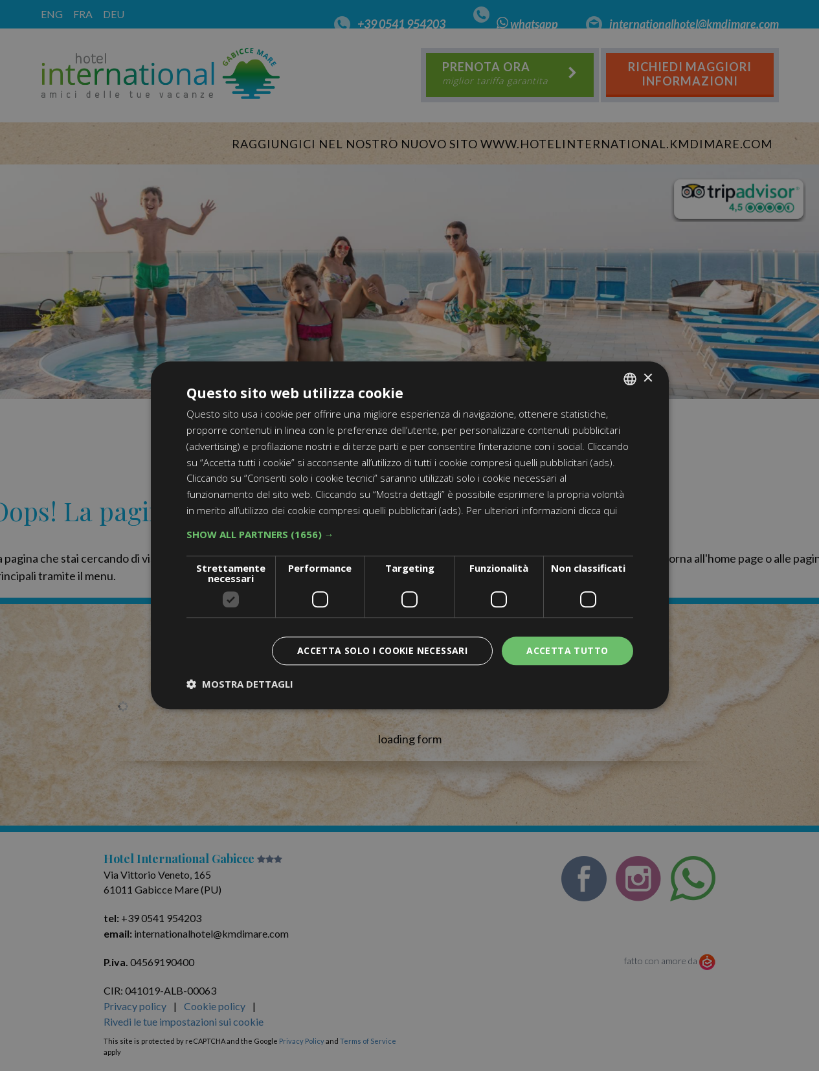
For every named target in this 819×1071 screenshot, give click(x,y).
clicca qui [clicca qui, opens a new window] (597, 510)
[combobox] (629, 378)
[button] (409, 534)
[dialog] (410, 535)
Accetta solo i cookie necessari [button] (382, 650)
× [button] (648, 378)
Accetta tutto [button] (567, 650)
